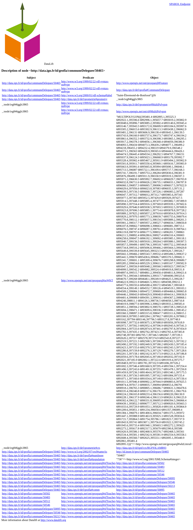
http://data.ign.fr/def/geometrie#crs (80, 447)
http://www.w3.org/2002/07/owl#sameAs (84, 451)
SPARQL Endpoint (179, 4)
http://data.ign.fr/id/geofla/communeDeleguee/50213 (145, 485)
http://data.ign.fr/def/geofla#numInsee (82, 455)
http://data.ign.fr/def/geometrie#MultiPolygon (141, 104)
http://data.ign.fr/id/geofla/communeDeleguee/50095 (145, 478)
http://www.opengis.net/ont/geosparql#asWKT (87, 280)
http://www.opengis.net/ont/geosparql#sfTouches (88, 463)
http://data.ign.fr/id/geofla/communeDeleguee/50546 (145, 482)
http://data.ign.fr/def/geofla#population (83, 459)
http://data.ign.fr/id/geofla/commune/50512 (140, 470)
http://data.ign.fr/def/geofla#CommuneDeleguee (143, 89)
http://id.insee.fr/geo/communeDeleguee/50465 (142, 451)
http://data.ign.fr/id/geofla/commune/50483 (140, 466)
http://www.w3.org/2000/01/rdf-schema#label (86, 95)
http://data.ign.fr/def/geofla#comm (80, 489)
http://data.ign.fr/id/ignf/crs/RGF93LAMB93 (141, 447)
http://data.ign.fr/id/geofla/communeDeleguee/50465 (31, 83)
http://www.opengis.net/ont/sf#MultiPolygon (141, 111)
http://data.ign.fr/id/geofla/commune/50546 (140, 474)
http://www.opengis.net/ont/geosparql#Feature (142, 83)
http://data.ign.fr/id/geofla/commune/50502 (140, 463)
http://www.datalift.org (53, 520)
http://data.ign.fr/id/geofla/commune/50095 (140, 489)
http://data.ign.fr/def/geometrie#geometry (84, 99)
